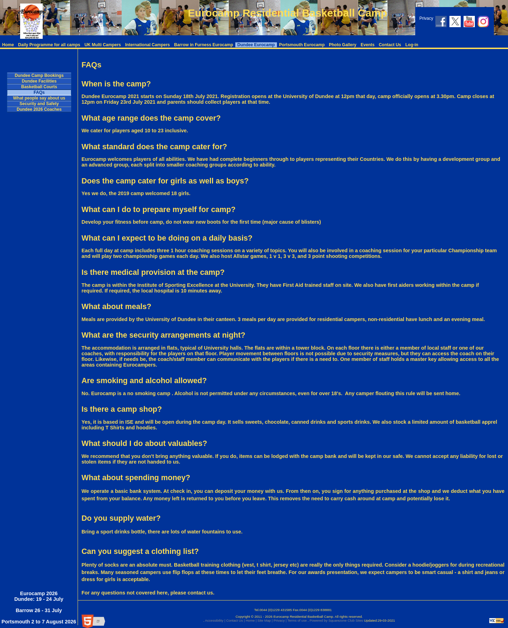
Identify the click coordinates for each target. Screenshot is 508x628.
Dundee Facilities (39, 81)
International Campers (147, 44)
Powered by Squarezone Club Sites (336, 620)
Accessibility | (214, 620)
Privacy (426, 18)
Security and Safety (39, 103)
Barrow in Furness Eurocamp (203, 44)
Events (367, 44)
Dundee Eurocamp (256, 44)
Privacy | (279, 620)
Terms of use (296, 620)
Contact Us (390, 44)
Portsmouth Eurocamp (302, 44)
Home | (250, 620)
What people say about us (39, 98)
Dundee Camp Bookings (39, 75)
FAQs (39, 92)
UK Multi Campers (102, 44)
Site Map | (264, 620)
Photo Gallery (342, 44)
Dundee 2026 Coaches (39, 109)
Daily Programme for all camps (49, 44)
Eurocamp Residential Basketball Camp (287, 13)
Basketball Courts (39, 86)
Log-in (411, 44)
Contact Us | (234, 620)
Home (8, 44)
